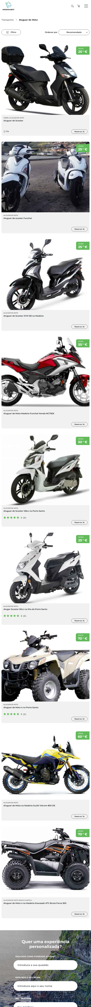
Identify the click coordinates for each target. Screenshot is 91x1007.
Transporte (7, 19)
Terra (5, 118)
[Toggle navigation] (86, 6)
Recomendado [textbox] (74, 32)
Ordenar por (51, 32)
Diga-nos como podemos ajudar (35, 956)
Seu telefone (23, 998)
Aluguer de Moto (16, 118)
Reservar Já (79, 132)
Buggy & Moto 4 (25, 900)
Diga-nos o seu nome (27, 977)
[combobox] (74, 32)
